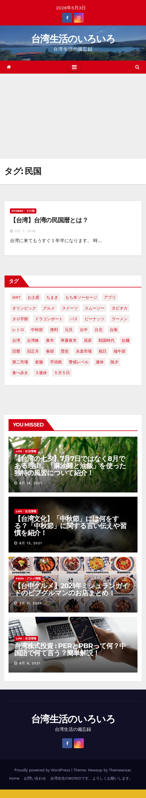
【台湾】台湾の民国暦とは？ (49, 220)
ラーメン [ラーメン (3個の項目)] (120, 319)
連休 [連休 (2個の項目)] (100, 362)
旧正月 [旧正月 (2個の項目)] (33, 351)
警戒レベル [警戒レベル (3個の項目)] (79, 362)
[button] (137, 67)
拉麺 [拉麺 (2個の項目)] (126, 340)
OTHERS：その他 (23, 210)
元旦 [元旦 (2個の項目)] (69, 329)
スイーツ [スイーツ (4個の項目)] (70, 308)
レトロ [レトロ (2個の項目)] (18, 329)
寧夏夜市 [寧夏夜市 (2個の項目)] (69, 340)
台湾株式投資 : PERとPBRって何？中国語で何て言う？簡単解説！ (70, 649)
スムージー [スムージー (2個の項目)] (95, 308)
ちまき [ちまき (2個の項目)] (52, 297)
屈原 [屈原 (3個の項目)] (88, 340)
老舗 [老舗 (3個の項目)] (39, 362)
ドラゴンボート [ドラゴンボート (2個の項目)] (49, 319)
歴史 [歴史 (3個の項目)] (65, 351)
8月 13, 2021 (30, 543)
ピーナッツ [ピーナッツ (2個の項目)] (95, 319)
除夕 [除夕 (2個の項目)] (114, 362)
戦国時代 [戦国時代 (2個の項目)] (106, 340)
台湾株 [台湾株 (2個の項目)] (33, 340)
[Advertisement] (73, 116)
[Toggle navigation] (74, 67)
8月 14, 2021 (30, 483)
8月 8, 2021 (29, 663)
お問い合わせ (35, 778)
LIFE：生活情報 (26, 451)
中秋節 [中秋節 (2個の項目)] (37, 329)
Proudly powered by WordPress (42, 770)
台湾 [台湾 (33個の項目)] (16, 340)
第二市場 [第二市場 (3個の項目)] (20, 362)
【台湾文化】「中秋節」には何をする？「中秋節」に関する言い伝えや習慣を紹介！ (70, 526)
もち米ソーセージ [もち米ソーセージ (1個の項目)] (81, 297)
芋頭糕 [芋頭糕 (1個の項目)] (56, 362)
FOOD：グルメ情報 (28, 578)
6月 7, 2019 (25, 231)
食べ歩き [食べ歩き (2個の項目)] (20, 372)
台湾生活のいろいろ (73, 39)
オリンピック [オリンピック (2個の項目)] (24, 308)
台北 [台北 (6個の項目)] (99, 329)
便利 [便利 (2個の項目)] (54, 329)
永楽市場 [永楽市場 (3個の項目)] (84, 351)
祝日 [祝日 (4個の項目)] (103, 351)
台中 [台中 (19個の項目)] (84, 329)
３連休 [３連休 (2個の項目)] (41, 372)
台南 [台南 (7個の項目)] (114, 329)
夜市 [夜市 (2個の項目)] (50, 340)
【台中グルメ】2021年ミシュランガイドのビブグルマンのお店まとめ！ (71, 589)
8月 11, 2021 (30, 603)
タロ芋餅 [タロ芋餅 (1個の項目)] (20, 319)
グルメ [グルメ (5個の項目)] (49, 308)
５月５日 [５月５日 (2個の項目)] (62, 372)
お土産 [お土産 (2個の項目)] (33, 297)
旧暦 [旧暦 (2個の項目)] (16, 351)
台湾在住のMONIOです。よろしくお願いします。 (91, 778)
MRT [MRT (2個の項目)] (16, 297)
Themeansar (120, 770)
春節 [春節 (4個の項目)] (50, 351)
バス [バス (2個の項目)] (74, 319)
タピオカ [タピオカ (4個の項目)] (120, 308)
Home (14, 778)
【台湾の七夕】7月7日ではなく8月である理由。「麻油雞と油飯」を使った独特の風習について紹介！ (70, 466)
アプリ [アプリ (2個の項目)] (110, 297)
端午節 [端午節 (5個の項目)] (120, 351)
